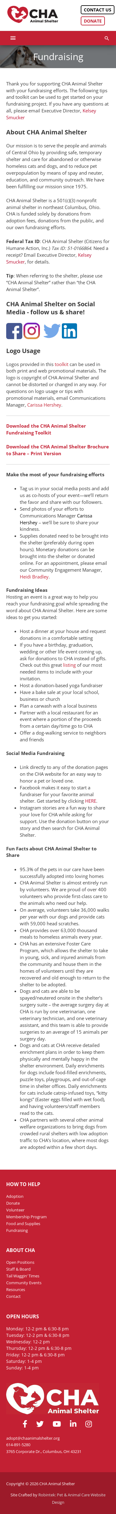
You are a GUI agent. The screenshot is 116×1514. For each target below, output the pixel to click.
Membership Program (26, 1216)
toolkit (61, 364)
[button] (107, 38)
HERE (90, 801)
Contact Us (97, 10)
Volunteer (15, 1210)
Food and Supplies (23, 1223)
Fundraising (17, 1230)
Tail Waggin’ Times (22, 1276)
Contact (13, 1296)
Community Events (23, 1282)
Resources (15, 1289)
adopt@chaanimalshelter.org (33, 1438)
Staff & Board (18, 1269)
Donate (93, 21)
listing (69, 665)
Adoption (15, 1196)
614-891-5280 (18, 1444)
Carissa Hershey (44, 405)
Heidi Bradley (34, 577)
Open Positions (20, 1262)
